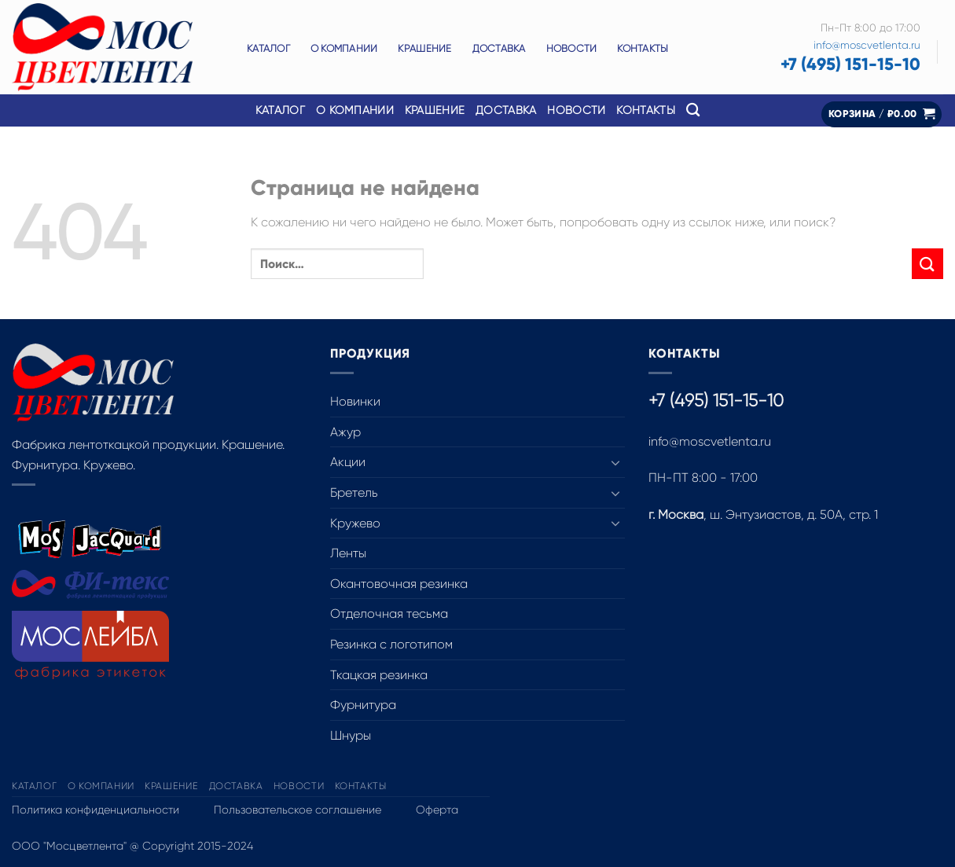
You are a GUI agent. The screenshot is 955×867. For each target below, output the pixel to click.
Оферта (437, 809)
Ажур (345, 431)
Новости (571, 48)
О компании (344, 48)
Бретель (354, 492)
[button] (881, 114)
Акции (347, 461)
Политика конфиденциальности (95, 809)
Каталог (268, 48)
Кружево (355, 523)
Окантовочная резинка (399, 583)
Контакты (642, 48)
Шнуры (350, 735)
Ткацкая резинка (379, 674)
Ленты (348, 553)
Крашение (424, 48)
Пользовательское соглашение (297, 809)
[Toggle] (615, 462)
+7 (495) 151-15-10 (850, 64)
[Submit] (927, 263)
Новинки (355, 401)
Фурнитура (363, 704)
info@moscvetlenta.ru (867, 45)
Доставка (499, 48)
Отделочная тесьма (389, 613)
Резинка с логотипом (391, 644)
